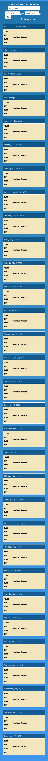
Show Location (29, 19)
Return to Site (17, 4)
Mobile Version (33, 4)
